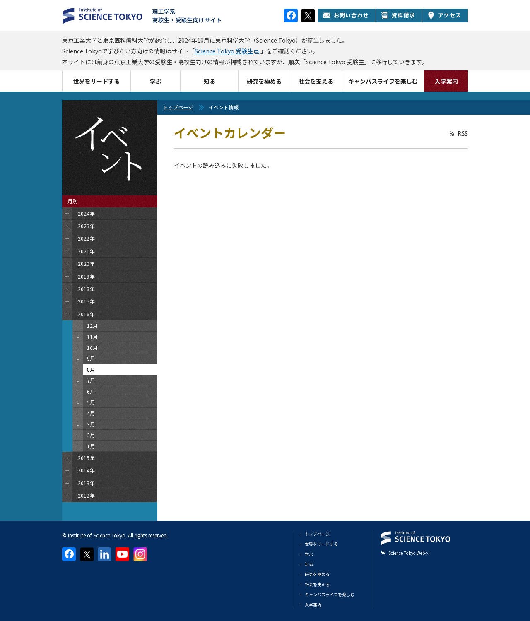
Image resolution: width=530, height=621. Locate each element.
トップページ (178, 107)
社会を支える (316, 81)
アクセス (444, 15)
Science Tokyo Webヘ (408, 553)
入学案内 (446, 81)
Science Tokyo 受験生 (224, 51)
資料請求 (398, 15)
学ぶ (155, 81)
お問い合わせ (346, 15)
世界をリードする (96, 81)
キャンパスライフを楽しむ (383, 81)
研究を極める (264, 81)
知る (209, 81)
